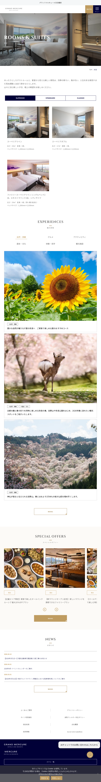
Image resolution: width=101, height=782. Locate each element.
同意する (44, 778)
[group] (24, 576)
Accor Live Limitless (74, 731)
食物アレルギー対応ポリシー (75, 717)
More (50, 512)
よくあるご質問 (26, 710)
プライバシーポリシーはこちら (50, 774)
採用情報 (26, 731)
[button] (44, 609)
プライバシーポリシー (75, 710)
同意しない (56, 778)
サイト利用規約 (26, 717)
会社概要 (75, 724)
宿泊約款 (26, 724)
